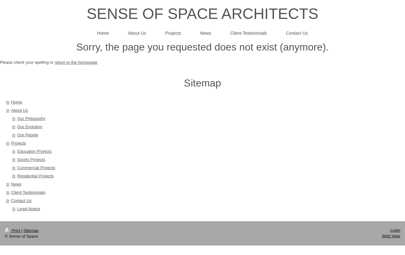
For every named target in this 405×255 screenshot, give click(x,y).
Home (16, 102)
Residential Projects (35, 176)
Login (395, 230)
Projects (18, 143)
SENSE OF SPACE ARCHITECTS (203, 13)
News (16, 184)
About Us (19, 110)
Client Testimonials (28, 192)
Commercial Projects (36, 167)
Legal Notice (28, 208)
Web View (391, 236)
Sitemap (31, 230)
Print (13, 230)
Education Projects (34, 151)
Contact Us (21, 200)
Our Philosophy (31, 118)
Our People (27, 135)
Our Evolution (29, 126)
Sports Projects (31, 159)
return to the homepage (76, 62)
